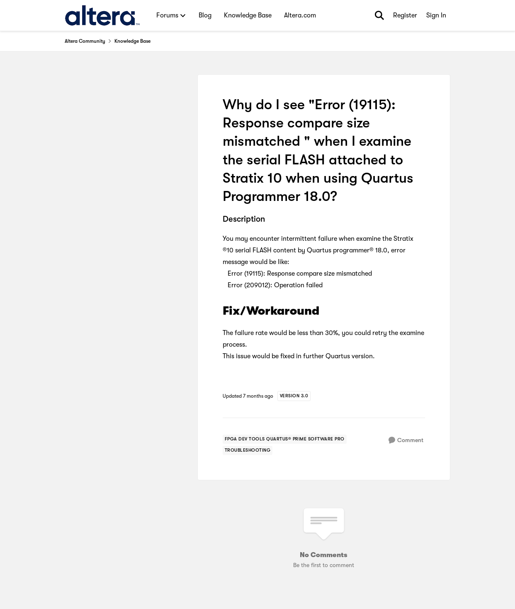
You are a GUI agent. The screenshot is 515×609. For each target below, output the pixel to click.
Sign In (436, 15)
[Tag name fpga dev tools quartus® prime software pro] (285, 439)
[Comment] (406, 440)
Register (405, 15)
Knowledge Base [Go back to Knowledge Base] (132, 41)
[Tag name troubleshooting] (248, 450)
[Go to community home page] (102, 15)
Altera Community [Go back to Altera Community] (85, 41)
